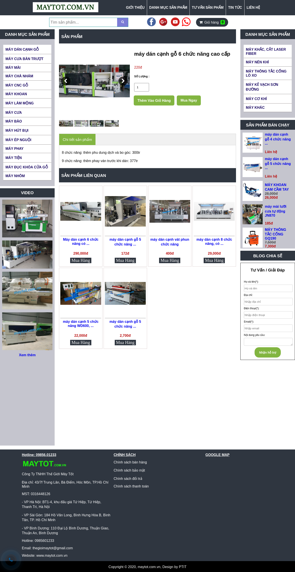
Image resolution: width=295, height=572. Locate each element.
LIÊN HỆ (253, 7)
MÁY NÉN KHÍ (257, 62)
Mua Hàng (80, 260)
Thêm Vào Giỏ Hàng (154, 100)
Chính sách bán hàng (130, 462)
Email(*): (249, 321)
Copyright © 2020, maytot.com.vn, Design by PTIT (148, 567)
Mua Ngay (188, 100)
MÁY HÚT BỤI (16, 130)
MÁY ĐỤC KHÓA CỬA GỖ (26, 167)
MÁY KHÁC (255, 107)
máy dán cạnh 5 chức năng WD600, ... (81, 324)
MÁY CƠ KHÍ (256, 99)
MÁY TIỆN (13, 158)
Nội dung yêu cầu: (254, 335)
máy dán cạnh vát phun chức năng (169, 242)
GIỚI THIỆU (135, 7)
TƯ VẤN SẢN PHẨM (208, 7)
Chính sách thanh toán (131, 486)
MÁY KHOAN (16, 94)
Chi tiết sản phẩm (77, 140)
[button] (65, 81)
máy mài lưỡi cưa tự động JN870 (275, 211)
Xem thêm (27, 355)
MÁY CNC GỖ (16, 85)
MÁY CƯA (13, 112)
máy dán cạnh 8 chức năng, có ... (214, 241)
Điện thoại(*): (251, 308)
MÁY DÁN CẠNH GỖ (22, 49)
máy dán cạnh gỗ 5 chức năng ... (125, 242)
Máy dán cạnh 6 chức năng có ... (80, 241)
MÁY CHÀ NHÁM (19, 76)
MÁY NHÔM (15, 176)
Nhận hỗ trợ (267, 352)
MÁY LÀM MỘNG (19, 103)
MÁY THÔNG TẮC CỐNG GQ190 (275, 234)
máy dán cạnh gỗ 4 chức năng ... (278, 139)
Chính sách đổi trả (128, 478)
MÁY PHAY (14, 148)
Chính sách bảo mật (129, 470)
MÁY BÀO (13, 121)
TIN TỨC (235, 7)
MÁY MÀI (13, 67)
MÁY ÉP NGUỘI (18, 140)
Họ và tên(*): (251, 281)
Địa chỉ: (248, 295)
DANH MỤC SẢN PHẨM (168, 7)
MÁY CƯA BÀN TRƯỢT (24, 59)
